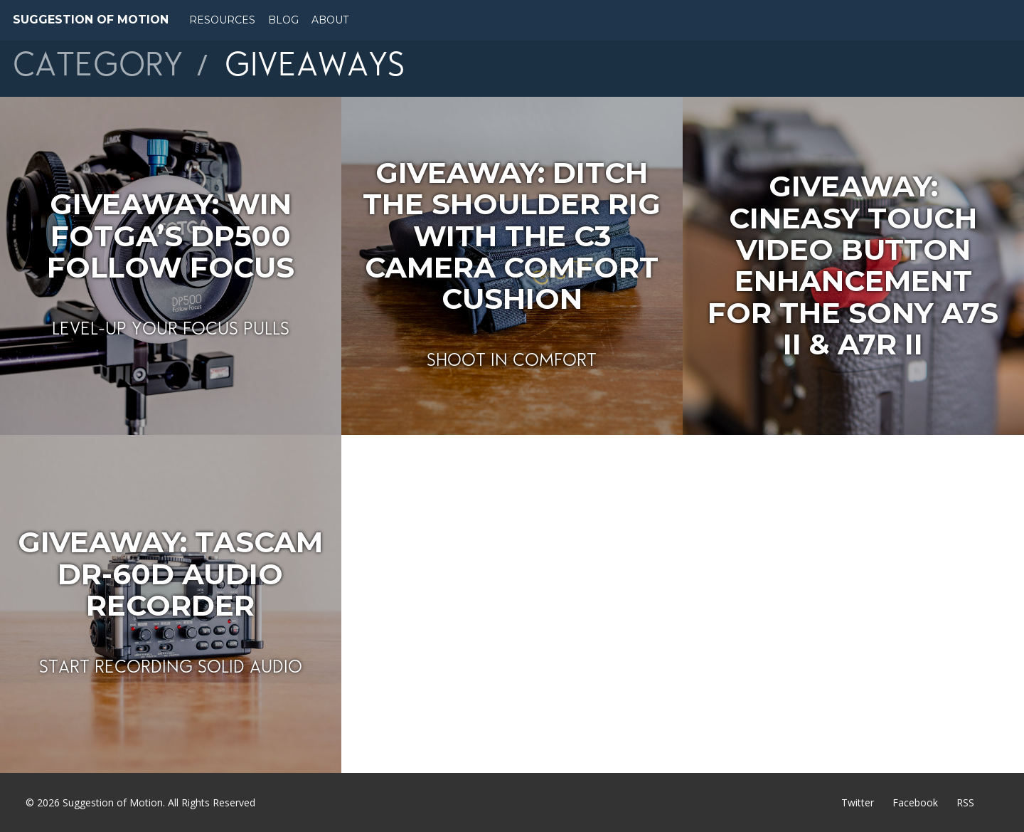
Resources (222, 20)
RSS (965, 802)
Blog (283, 20)
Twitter (857, 802)
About (329, 20)
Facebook (915, 802)
